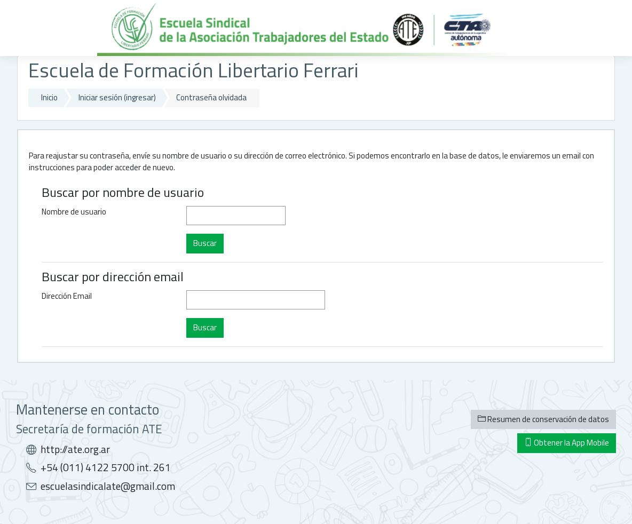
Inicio (49, 97)
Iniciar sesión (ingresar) (117, 97)
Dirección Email (67, 296)
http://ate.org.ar (75, 449)
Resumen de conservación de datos (543, 419)
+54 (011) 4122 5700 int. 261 (106, 467)
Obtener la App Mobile (566, 442)
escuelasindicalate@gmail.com (108, 486)
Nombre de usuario (74, 211)
